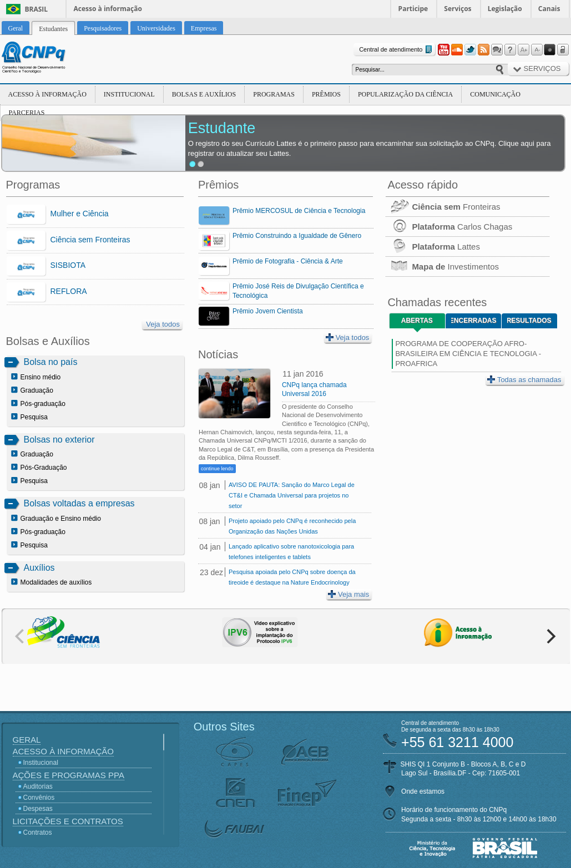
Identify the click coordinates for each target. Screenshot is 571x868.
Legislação (505, 8)
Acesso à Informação (47, 94)
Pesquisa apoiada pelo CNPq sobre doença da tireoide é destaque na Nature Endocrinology (292, 577)
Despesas (38, 809)
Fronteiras (443, 206)
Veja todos (163, 324)
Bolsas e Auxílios (204, 94)
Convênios (39, 797)
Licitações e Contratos (68, 821)
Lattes (433, 246)
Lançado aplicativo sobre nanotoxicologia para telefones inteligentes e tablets (291, 551)
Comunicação (495, 94)
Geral (27, 739)
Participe (413, 8)
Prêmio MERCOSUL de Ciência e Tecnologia (299, 211)
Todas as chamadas (524, 379)
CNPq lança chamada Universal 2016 (314, 389)
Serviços (457, 8)
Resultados (529, 320)
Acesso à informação (108, 8)
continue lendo (217, 468)
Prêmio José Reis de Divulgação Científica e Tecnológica (298, 291)
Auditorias (38, 786)
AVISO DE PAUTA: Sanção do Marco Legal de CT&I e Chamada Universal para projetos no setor (292, 495)
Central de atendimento (396, 49)
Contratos (37, 832)
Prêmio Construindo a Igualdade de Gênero (297, 236)
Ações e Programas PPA (68, 775)
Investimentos (442, 266)
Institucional (129, 94)
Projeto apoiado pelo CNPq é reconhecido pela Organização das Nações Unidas (292, 526)
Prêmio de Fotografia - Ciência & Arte (288, 261)
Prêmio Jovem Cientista (268, 311)
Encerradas (473, 320)
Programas (274, 94)
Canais (549, 8)
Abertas (417, 320)
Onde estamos (422, 791)
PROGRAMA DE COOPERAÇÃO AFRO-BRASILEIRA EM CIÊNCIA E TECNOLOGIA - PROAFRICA (468, 353)
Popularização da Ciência (405, 94)
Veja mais (348, 594)
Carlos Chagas (449, 226)
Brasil (36, 9)
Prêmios (326, 94)
